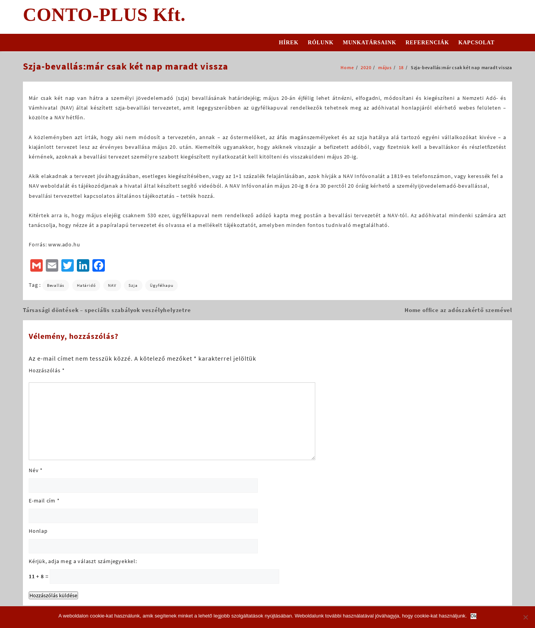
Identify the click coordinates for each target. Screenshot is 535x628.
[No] (525, 617)
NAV (112, 285)
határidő (86, 285)
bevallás (55, 285)
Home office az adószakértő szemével (458, 310)
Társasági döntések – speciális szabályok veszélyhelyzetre (107, 310)
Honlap (38, 530)
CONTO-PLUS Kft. (104, 14)
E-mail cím (44, 500)
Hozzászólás (46, 370)
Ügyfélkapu (161, 285)
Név (36, 470)
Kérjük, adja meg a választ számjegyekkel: (83, 561)
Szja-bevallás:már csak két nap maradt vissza (125, 66)
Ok (473, 616)
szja (133, 285)
